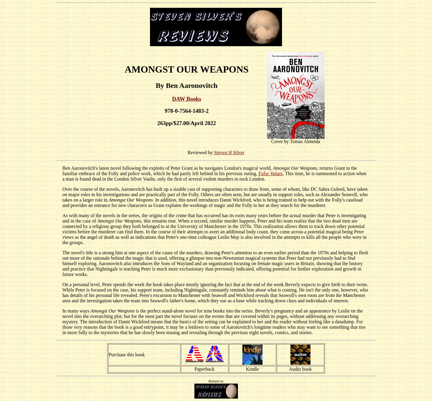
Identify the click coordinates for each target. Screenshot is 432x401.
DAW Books (186, 99)
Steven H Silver (229, 152)
